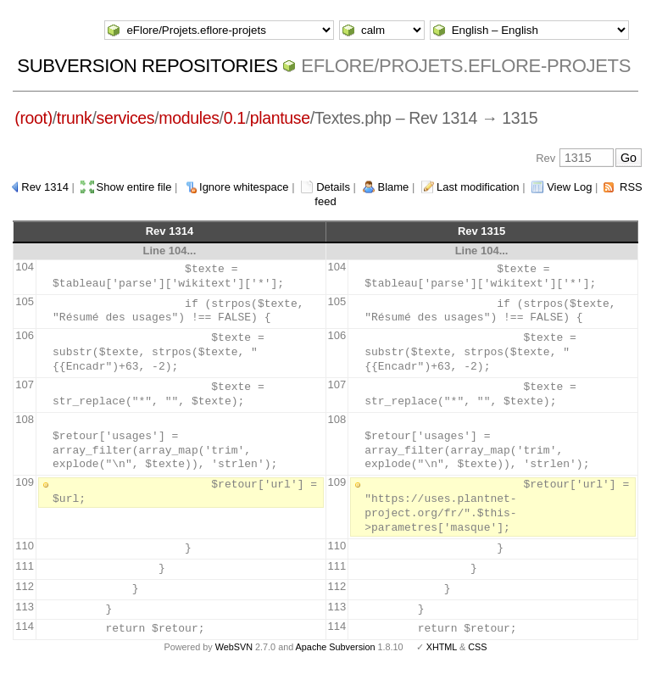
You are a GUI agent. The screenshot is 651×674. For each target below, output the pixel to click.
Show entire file (134, 187)
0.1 (235, 118)
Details (333, 187)
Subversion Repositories (147, 65)
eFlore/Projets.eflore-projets (466, 65)
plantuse (280, 118)
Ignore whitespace (244, 187)
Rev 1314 (45, 187)
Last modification (478, 187)
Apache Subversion (336, 647)
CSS (477, 647)
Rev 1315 (481, 231)
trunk (74, 118)
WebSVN (234, 647)
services (126, 118)
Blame (393, 187)
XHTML (441, 647)
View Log (569, 187)
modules (189, 118)
